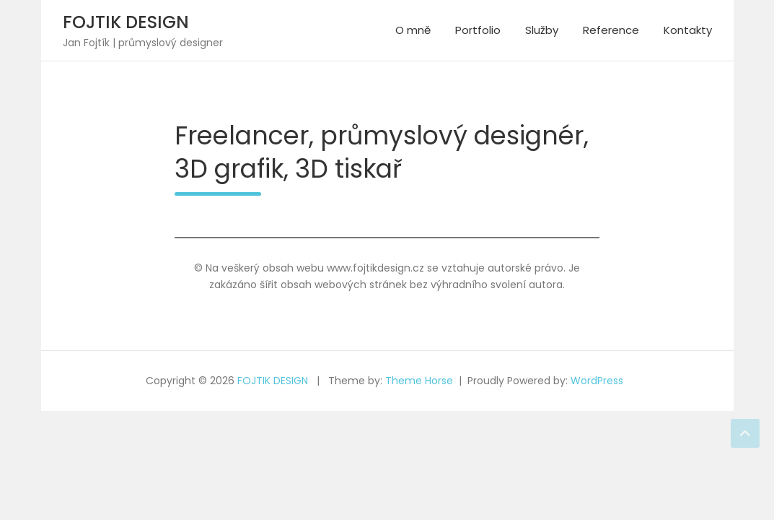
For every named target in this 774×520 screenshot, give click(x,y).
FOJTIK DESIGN (126, 22)
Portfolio (478, 30)
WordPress (597, 380)
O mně (413, 30)
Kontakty (688, 30)
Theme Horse (419, 380)
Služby (541, 30)
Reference (611, 30)
